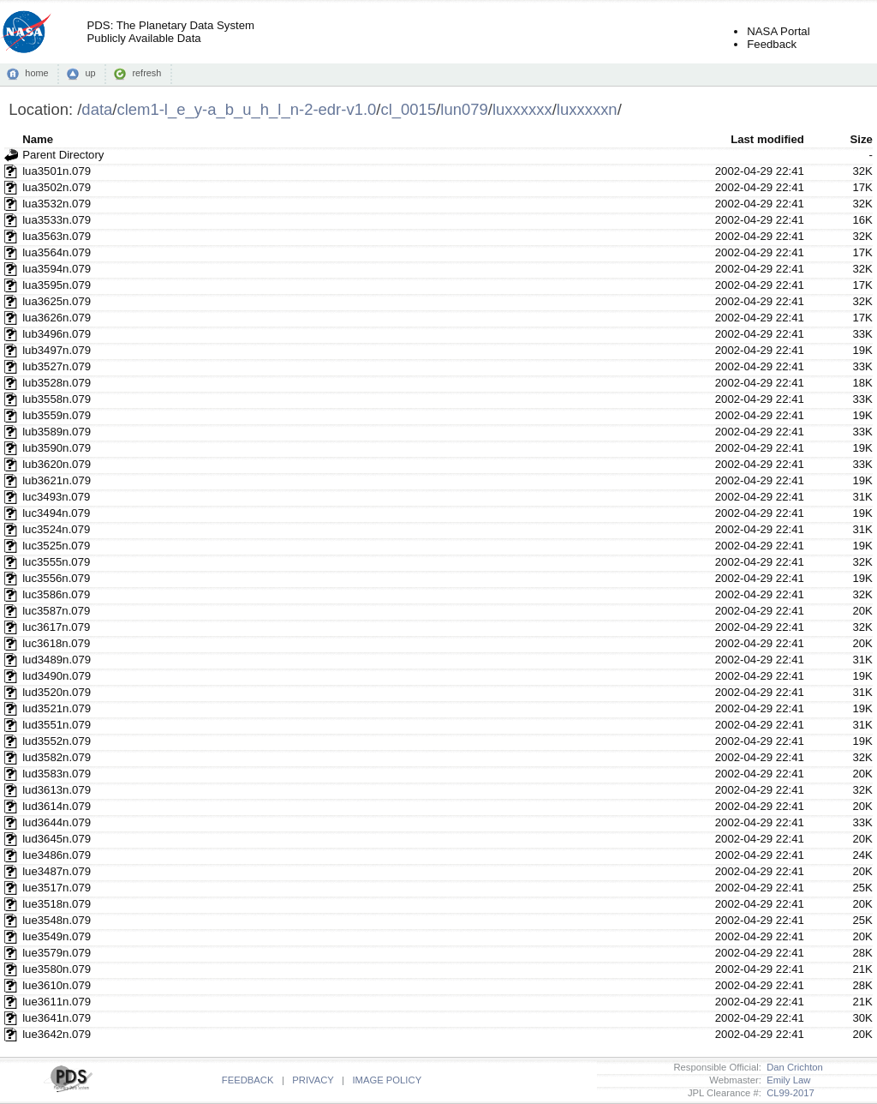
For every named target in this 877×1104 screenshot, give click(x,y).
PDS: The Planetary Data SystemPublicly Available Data (170, 32)
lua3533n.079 (56, 219)
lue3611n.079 (56, 1001)
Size (861, 139)
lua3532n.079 (56, 203)
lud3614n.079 (56, 806)
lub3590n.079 (56, 447)
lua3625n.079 (56, 301)
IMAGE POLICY (386, 1080)
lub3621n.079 (56, 480)
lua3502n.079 (56, 187)
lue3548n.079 (56, 920)
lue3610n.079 (56, 985)
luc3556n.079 (56, 578)
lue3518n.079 (56, 903)
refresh (146, 73)
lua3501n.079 (56, 171)
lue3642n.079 (56, 1034)
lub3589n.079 (56, 431)
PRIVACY (312, 1080)
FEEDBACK (248, 1080)
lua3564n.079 (56, 252)
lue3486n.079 (56, 855)
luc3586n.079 (56, 594)
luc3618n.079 (56, 643)
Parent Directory (63, 154)
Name (37, 139)
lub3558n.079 (56, 399)
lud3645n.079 (56, 838)
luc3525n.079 (56, 545)
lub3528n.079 (56, 382)
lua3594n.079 (56, 268)
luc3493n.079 (56, 496)
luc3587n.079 (56, 610)
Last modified (767, 139)
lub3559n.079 (56, 415)
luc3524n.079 (56, 529)
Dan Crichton (792, 1067)
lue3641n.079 (56, 1017)
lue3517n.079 (56, 887)
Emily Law (786, 1080)
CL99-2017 (787, 1093)
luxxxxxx (522, 109)
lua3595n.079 (56, 285)
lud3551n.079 (56, 724)
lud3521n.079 (56, 708)
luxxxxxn (587, 109)
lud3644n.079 (56, 822)
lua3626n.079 (56, 317)
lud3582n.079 (56, 757)
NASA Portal (778, 31)
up (90, 73)
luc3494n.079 (56, 513)
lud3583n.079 (56, 773)
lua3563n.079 (56, 236)
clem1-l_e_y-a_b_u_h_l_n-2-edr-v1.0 (246, 109)
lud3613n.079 (56, 789)
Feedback (771, 44)
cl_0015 (408, 109)
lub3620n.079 (56, 464)
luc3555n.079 (56, 561)
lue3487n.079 (56, 871)
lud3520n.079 (56, 692)
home (36, 73)
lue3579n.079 (56, 952)
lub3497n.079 (56, 350)
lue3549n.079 (56, 936)
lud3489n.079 (56, 659)
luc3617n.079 (56, 627)
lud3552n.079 (56, 741)
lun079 (463, 109)
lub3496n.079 (56, 333)
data (96, 109)
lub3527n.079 (56, 366)
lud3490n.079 (56, 675)
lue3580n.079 (56, 969)
